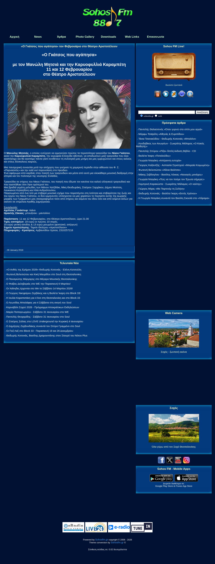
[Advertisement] (174, 258)
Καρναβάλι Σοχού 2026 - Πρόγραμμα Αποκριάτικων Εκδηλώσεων (42, 307)
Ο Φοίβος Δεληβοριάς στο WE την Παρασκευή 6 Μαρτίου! (38, 283)
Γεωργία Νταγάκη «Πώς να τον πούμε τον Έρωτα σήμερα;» (171, 179)
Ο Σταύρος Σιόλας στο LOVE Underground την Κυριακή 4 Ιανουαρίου (44, 321)
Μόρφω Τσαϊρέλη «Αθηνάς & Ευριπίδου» (161, 134)
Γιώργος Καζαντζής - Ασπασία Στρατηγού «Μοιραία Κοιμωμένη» (174, 165)
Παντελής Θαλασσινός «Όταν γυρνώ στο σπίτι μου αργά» (170, 129)
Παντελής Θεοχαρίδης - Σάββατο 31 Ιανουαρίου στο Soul (38, 316)
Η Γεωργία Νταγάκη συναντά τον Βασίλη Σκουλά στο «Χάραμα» (173, 198)
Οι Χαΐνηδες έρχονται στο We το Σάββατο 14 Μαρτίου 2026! (39, 288)
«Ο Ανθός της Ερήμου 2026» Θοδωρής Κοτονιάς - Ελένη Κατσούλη (43, 269)
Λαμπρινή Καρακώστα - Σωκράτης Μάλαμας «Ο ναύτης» (170, 184)
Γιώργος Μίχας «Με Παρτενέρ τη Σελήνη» (161, 188)
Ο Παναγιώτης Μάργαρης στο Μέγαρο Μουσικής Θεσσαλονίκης (41, 279)
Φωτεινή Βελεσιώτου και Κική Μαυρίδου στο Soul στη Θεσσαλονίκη (43, 274)
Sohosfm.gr (101, 539)
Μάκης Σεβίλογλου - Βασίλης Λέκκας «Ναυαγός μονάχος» (170, 174)
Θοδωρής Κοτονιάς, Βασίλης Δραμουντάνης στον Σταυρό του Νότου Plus (46, 335)
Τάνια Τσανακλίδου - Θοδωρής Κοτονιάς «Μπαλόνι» (167, 138)
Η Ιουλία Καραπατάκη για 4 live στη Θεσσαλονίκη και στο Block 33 (43, 297)
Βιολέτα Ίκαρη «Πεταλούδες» (154, 155)
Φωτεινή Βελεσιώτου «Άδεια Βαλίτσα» (159, 169)
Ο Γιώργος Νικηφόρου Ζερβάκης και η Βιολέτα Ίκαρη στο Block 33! (43, 293)
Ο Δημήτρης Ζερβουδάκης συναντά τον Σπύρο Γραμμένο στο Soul (43, 326)
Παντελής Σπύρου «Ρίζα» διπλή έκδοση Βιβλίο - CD (167, 151)
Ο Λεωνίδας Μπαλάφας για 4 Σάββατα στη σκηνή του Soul (38, 302)
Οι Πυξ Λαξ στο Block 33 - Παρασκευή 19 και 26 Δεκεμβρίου (39, 330)
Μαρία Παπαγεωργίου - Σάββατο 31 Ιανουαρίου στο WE (37, 312)
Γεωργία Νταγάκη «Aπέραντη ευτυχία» (159, 160)
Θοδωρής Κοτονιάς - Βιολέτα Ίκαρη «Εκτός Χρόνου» (167, 193)
